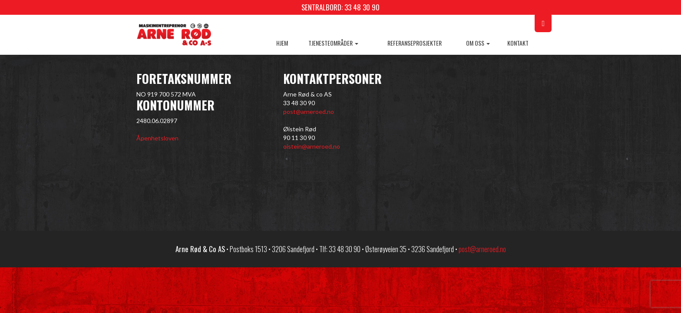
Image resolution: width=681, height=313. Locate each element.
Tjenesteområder (333, 42)
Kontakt (518, 42)
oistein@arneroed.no (311, 146)
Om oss (478, 42)
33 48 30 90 (362, 7)
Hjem (282, 42)
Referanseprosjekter (414, 42)
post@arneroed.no (308, 111)
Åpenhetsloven (157, 138)
